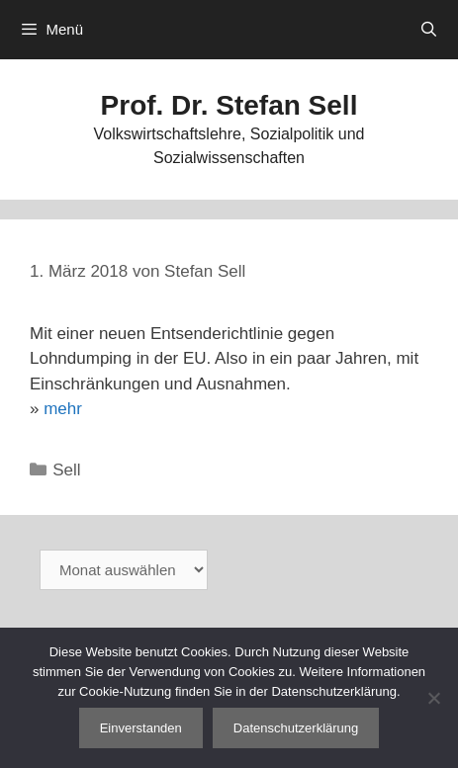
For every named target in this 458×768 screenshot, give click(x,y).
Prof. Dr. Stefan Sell (229, 105)
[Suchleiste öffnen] (429, 29)
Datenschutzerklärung (295, 728)
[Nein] (433, 698)
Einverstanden (141, 728)
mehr (63, 408)
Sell (66, 470)
